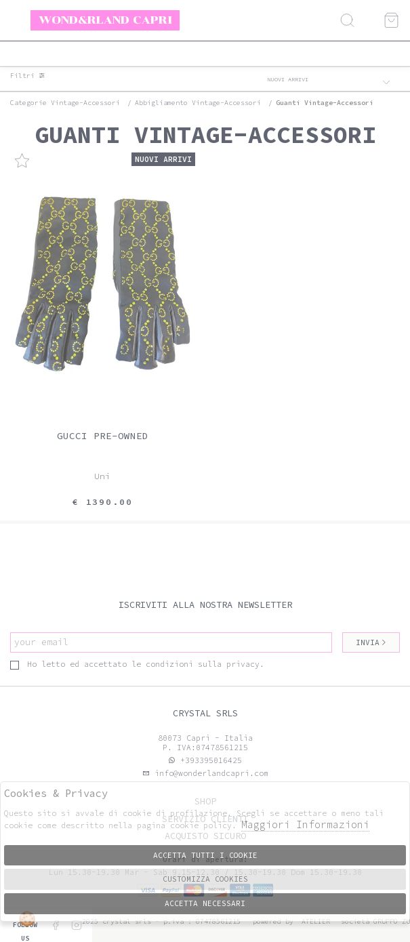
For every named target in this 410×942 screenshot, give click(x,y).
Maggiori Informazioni (305, 824)
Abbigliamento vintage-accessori (198, 102)
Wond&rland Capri (105, 19)
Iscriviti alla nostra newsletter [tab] (205, 605)
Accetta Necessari (205, 903)
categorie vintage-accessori (65, 102)
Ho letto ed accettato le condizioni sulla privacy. (137, 664)
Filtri (27, 76)
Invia (371, 642)
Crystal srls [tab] (205, 713)
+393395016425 (211, 760)
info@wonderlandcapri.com (209, 773)
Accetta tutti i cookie (205, 855)
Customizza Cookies (205, 879)
